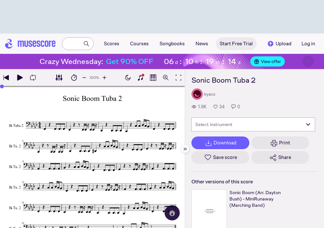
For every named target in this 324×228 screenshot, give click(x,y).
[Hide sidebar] (185, 149)
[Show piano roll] (153, 77)
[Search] (86, 44)
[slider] (2, 86)
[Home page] (30, 44)
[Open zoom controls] (165, 77)
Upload (279, 44)
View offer (267, 61)
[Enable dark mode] (128, 77)
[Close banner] (308, 61)
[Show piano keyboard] (140, 77)
